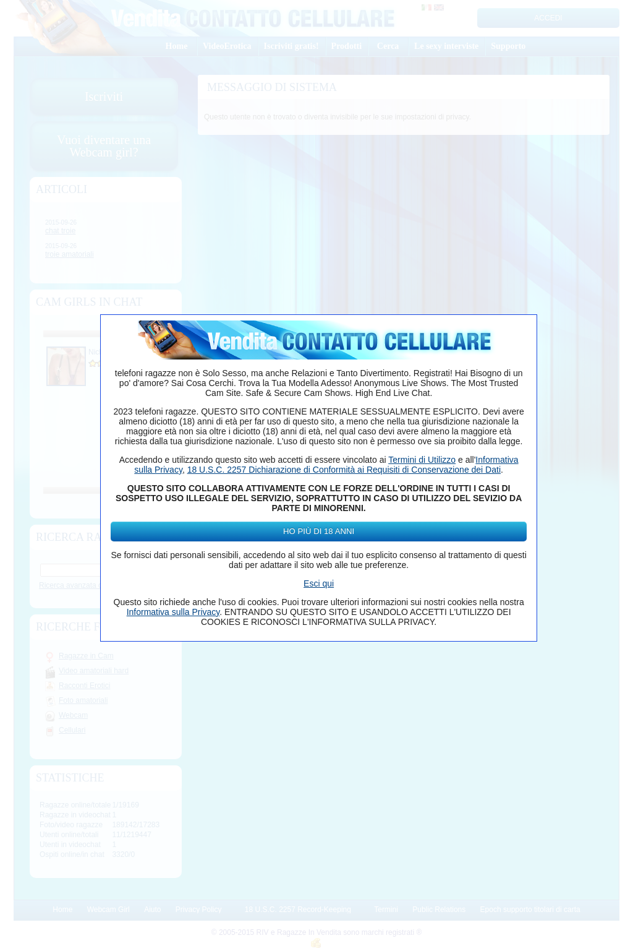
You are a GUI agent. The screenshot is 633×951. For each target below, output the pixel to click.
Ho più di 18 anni (318, 531)
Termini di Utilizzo (422, 460)
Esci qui (319, 583)
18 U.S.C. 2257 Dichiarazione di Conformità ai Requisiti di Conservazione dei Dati (344, 470)
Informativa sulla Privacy (173, 612)
